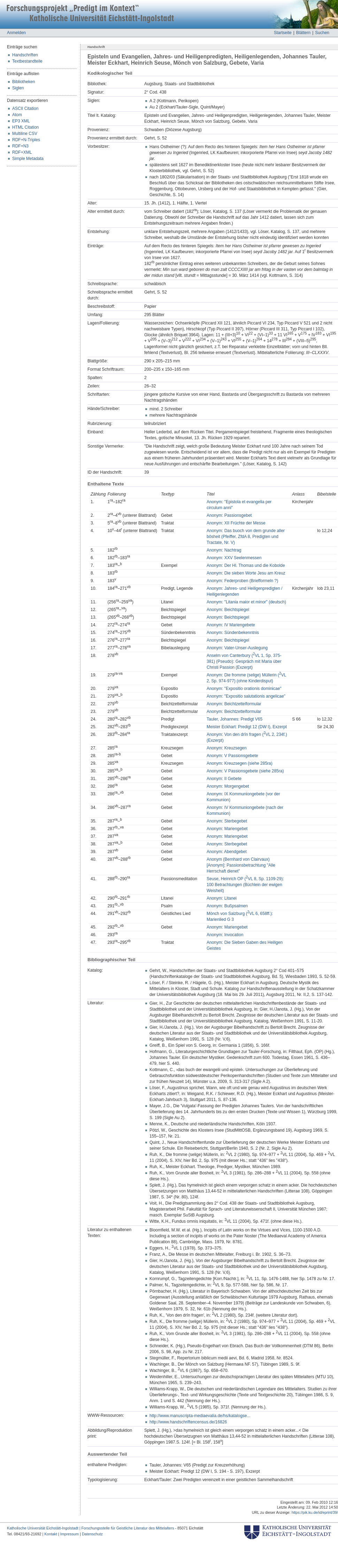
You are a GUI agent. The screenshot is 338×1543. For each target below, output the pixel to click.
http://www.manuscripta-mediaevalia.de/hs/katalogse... (199, 1415)
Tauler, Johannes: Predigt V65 (234, 719)
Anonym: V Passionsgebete (232, 755)
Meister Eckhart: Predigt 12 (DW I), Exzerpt (247, 726)
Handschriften (25, 55)
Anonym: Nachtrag (224, 550)
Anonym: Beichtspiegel (228, 609)
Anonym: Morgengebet (228, 786)
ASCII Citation (25, 108)
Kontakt (50, 1534)
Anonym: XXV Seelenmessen (234, 557)
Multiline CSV (24, 133)
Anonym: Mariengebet (227, 828)
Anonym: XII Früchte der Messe (236, 523)
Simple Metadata (28, 158)
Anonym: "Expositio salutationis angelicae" (246, 696)
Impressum (69, 1534)
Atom (17, 114)
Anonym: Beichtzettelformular (234, 703)
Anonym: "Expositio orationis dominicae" (244, 688)
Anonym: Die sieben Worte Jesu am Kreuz (246, 573)
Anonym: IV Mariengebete (231, 624)
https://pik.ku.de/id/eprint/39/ (315, 1512)
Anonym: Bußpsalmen (227, 905)
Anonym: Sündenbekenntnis (233, 632)
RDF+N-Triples (26, 139)
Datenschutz (92, 1534)
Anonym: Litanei (222, 898)
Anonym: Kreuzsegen (227, 748)
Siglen (18, 88)
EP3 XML (21, 121)
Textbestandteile (27, 61)
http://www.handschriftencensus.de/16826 (188, 1422)
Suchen (322, 32)
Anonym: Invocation (225, 934)
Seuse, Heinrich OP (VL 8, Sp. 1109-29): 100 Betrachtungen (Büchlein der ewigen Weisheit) (245, 884)
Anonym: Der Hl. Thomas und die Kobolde (246, 565)
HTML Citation (25, 127)
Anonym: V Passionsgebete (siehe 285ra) (245, 771)
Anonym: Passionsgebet (229, 515)
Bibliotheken (23, 81)
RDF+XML (22, 152)
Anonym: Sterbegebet (227, 821)
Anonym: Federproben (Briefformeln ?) (242, 580)
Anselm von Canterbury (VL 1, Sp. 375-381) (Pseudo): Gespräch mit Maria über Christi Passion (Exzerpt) (244, 661)
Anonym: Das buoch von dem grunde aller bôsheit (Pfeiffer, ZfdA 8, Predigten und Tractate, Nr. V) (246, 536)
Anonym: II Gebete (224, 778)
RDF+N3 (20, 146)
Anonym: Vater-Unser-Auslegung (237, 647)
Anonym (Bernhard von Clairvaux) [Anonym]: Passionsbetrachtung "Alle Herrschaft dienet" (241, 865)
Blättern (303, 32)
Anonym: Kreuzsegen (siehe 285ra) (239, 763)
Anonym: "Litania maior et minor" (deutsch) (246, 602)
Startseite (283, 32)
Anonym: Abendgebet (227, 851)
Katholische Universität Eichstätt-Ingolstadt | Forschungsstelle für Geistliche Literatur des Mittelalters (90, 1528)
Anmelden (16, 32)
